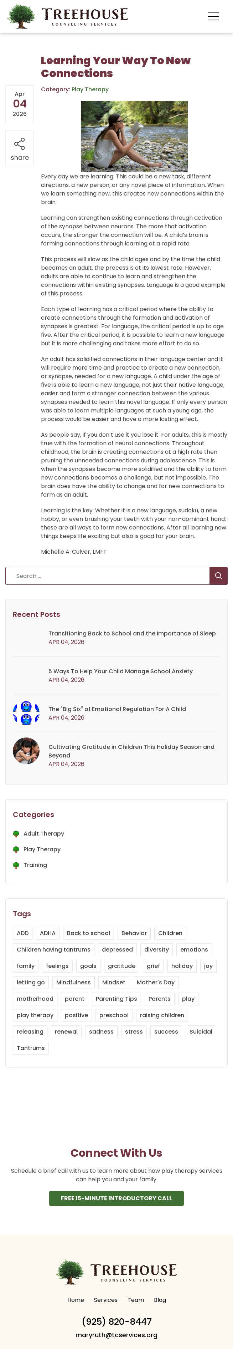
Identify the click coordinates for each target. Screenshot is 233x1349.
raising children (162, 1015)
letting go (31, 982)
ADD (23, 933)
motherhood (35, 999)
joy (208, 966)
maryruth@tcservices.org (116, 1335)
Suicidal (201, 1032)
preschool (114, 1015)
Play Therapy (42, 849)
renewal (66, 1032)
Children (170, 933)
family (26, 966)
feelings (57, 966)
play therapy (35, 1015)
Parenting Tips (116, 999)
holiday (182, 966)
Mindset (113, 982)
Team (136, 1300)
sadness (101, 1032)
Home (75, 1300)
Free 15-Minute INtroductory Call (116, 1199)
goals (88, 966)
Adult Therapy (44, 834)
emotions (194, 949)
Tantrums (31, 1048)
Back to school (88, 933)
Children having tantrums (53, 949)
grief (153, 966)
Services (106, 1300)
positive (76, 1015)
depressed (117, 949)
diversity (156, 949)
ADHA (48, 933)
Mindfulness (73, 982)
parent (74, 999)
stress (134, 1032)
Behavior (134, 933)
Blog (160, 1300)
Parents (160, 999)
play (188, 999)
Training (35, 865)
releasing (30, 1032)
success (166, 1032)
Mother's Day (156, 982)
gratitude (121, 966)
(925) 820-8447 (116, 1322)
